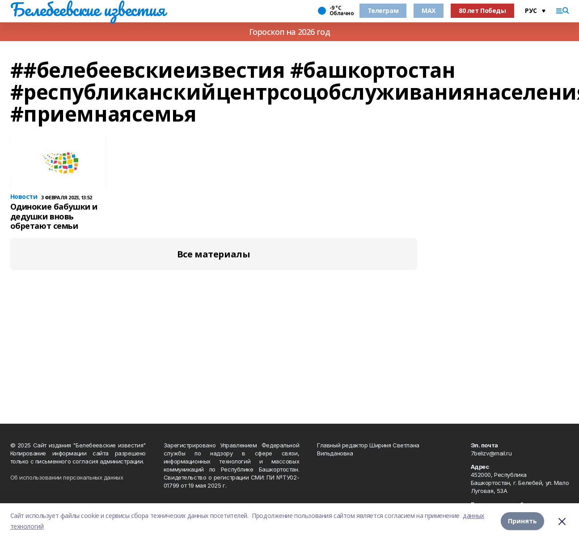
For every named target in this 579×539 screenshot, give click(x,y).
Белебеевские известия (87, 9)
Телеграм (383, 10)
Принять (522, 521)
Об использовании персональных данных (66, 477)
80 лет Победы (482, 10)
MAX (428, 10)
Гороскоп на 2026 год (289, 31)
